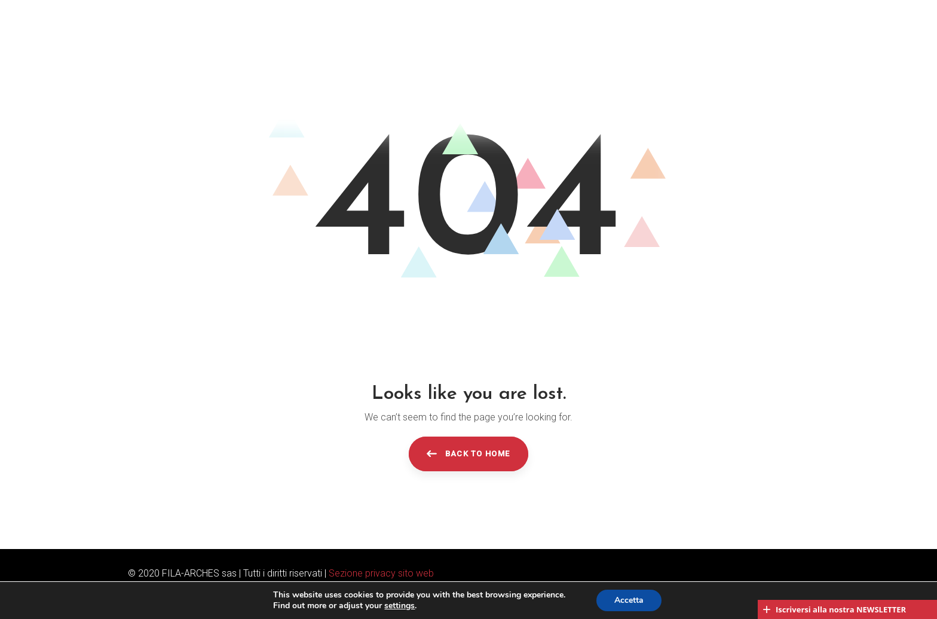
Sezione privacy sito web (381, 573)
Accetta (629, 600)
